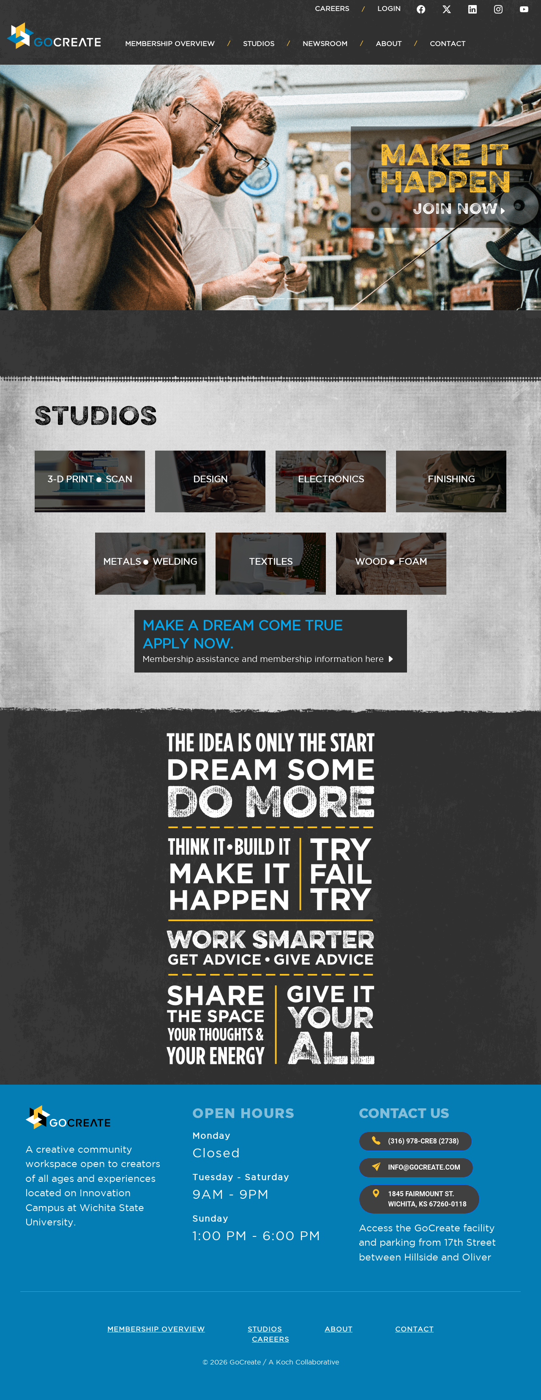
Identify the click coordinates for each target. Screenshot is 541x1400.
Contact (414, 1329)
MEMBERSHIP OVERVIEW (170, 43)
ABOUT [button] (389, 43)
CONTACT (447, 43)
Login (389, 8)
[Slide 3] (278, 299)
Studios (265, 1329)
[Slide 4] (293, 299)
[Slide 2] (263, 299)
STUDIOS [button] (258, 43)
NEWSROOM (325, 43)
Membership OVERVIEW (156, 1329)
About (338, 1329)
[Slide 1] (247, 299)
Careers (332, 8)
